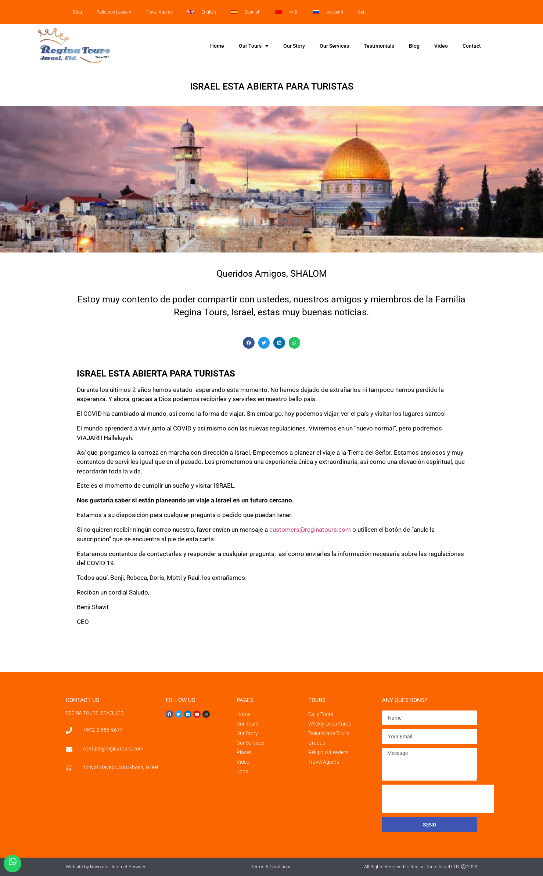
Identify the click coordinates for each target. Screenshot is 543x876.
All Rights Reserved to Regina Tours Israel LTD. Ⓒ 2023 (420, 866)
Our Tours (254, 46)
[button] (249, 343)
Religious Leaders (114, 12)
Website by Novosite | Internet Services (106, 866)
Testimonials (379, 46)
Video (441, 46)
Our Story (294, 46)
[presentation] (438, 799)
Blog (77, 12)
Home (217, 46)
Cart (362, 12)
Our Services (334, 46)
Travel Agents (159, 12)
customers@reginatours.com (310, 529)
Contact (472, 46)
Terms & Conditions (271, 866)
